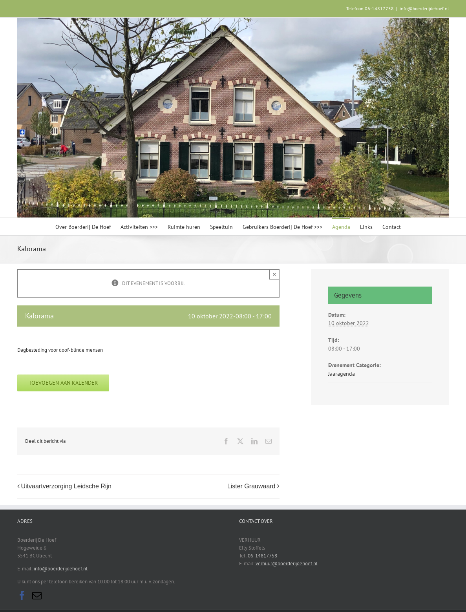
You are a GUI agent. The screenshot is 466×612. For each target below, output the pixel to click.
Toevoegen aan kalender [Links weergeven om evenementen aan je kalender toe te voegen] (63, 383)
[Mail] (37, 595)
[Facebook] (22, 595)
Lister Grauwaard (251, 486)
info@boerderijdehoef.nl (424, 8)
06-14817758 (262, 555)
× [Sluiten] (274, 274)
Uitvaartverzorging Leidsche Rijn (66, 486)
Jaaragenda (341, 373)
